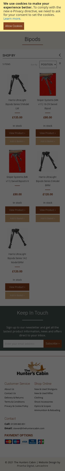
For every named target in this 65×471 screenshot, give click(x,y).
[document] (32, 16)
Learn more (11, 18)
